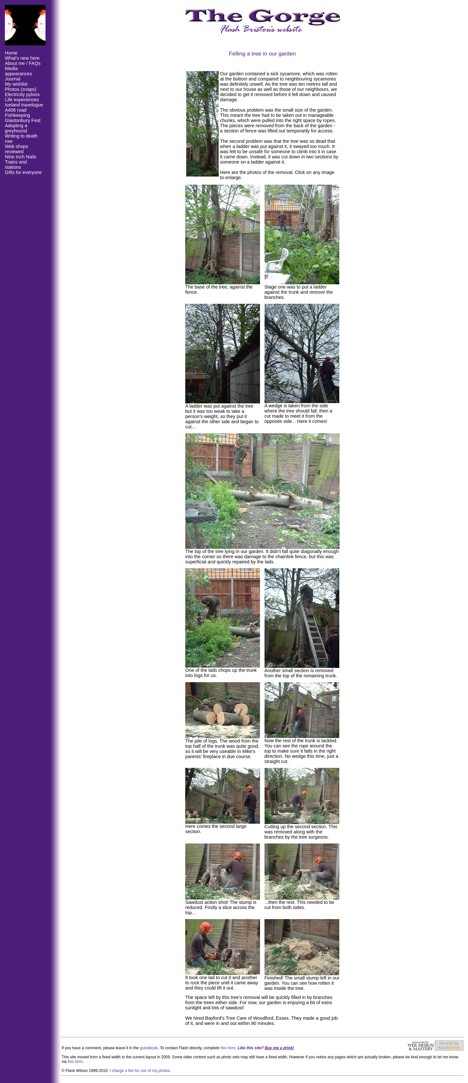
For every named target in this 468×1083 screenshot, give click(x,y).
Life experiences (22, 99)
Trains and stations (16, 164)
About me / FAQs (23, 63)
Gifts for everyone (23, 172)
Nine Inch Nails (20, 156)
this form (228, 1048)
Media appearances (18, 71)
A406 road (15, 110)
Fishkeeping (17, 115)
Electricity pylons (22, 94)
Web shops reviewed (16, 149)
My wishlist (16, 84)
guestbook (149, 1048)
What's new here (22, 58)
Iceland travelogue (24, 104)
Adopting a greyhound (16, 128)
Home (11, 52)
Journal (12, 78)
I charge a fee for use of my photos (140, 1070)
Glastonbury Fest (23, 120)
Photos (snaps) (20, 89)
